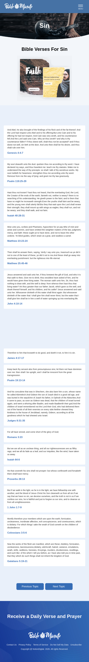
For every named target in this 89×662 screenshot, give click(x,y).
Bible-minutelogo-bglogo (18, 4)
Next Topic (59, 586)
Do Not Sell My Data (59, 645)
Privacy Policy (25, 645)
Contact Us (12, 645)
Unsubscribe (76, 645)
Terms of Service (40, 645)
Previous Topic (30, 586)
